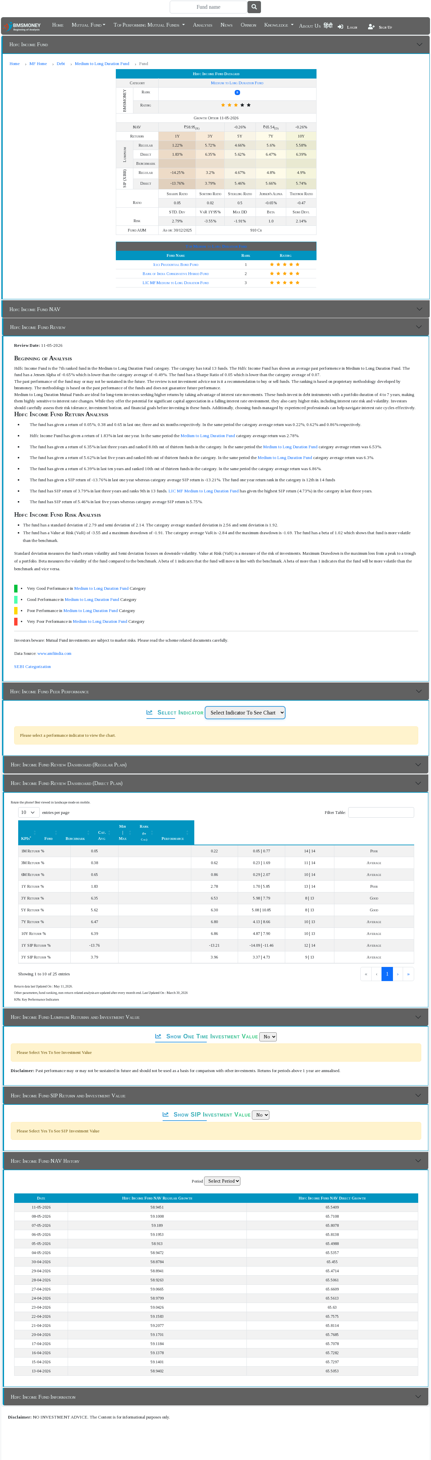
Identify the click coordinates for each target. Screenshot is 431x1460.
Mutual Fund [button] (86, 24)
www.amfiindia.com (54, 653)
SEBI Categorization (32, 666)
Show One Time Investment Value (206, 1024)
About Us (310, 26)
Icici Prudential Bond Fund (175, 264)
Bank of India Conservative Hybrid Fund (176, 273)
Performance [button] (381, 826)
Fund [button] (124, 826)
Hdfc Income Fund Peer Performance (49, 691)
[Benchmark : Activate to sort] (172, 826)
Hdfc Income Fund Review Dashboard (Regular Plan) (69, 764)
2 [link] (376, 962)
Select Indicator (175, 712)
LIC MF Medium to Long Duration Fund (176, 282)
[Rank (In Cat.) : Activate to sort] (326, 826)
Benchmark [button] (168, 826)
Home (58, 24)
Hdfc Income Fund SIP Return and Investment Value (68, 1083)
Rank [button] (323, 826)
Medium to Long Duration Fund (102, 63)
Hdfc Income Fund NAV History (45, 1149)
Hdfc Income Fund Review (37, 327)
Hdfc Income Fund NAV (35, 309)
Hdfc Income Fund (28, 44)
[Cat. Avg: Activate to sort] (223, 826)
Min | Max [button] (269, 826)
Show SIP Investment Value (207, 1102)
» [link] (408, 962)
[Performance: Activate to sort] (384, 826)
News (227, 24)
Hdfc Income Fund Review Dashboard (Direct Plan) (67, 783)
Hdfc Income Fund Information (43, 1385)
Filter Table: (335, 812)
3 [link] (387, 962)
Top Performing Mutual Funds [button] (147, 24)
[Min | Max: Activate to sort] (272, 826)
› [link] (398, 962)
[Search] (208, 7)
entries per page (55, 812)
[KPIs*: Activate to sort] (64, 826)
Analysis (202, 24)
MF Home (38, 63)
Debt (61, 63)
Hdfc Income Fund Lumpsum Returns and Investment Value (75, 1005)
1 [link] (365, 962)
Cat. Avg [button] (220, 826)
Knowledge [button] (277, 24)
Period (197, 1169)
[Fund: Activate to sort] (128, 826)
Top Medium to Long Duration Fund (216, 246)
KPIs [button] (26, 826)
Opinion (248, 24)
